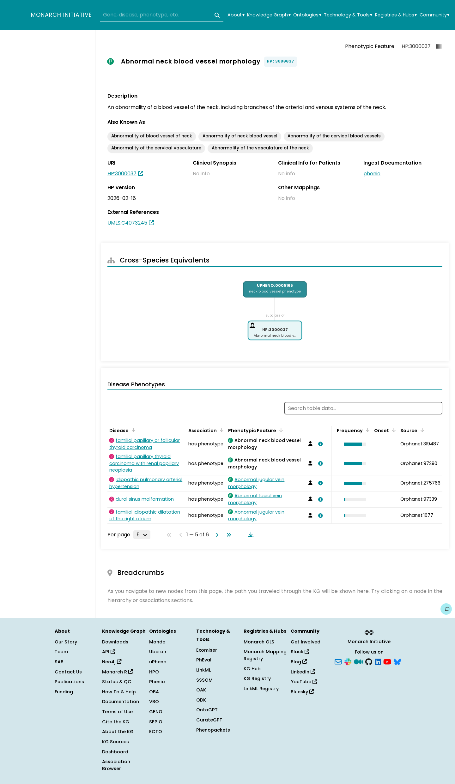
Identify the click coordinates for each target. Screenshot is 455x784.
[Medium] (358, 661)
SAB (59, 662)
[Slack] (347, 661)
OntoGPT (207, 710)
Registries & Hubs (396, 15)
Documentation (120, 701)
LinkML (203, 670)
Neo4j (111, 662)
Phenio (157, 681)
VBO (154, 701)
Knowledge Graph (268, 15)
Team (61, 651)
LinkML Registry (261, 688)
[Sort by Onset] (393, 430)
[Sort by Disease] (132, 430)
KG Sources (115, 742)
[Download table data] (249, 534)
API (108, 651)
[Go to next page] (216, 534)
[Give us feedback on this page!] (446, 609)
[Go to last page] (227, 534)
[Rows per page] (141, 534)
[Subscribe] (338, 661)
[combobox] (161, 15)
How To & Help (119, 692)
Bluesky (302, 692)
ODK (201, 700)
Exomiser (206, 650)
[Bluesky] (397, 661)
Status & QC (116, 681)
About (236, 15)
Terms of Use (117, 712)
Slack (300, 651)
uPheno (158, 662)
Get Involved (305, 642)
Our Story (66, 642)
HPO (154, 672)
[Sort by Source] (421, 430)
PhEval (203, 660)
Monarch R (117, 672)
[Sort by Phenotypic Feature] (280, 430)
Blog (299, 662)
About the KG (118, 731)
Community (434, 15)
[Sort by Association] (220, 430)
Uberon (157, 651)
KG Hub (252, 669)
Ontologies (307, 15)
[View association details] (319, 444)
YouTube (304, 681)
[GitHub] (368, 661)
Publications (69, 681)
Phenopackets (213, 730)
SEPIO (155, 722)
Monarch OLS (259, 642)
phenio (371, 173)
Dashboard (115, 752)
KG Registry (257, 678)
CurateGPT (209, 720)
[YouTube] (387, 661)
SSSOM (204, 680)
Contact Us (68, 672)
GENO (155, 712)
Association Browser (116, 765)
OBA (154, 692)
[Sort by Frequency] (366, 430)
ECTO (155, 731)
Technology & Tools (348, 15)
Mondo (157, 642)
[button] (353, 444)
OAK (201, 690)
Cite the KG (115, 722)
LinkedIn (303, 672)
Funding (64, 692)
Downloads (115, 642)
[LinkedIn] (378, 661)
